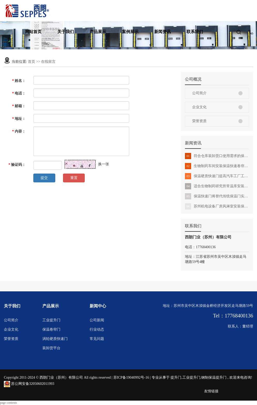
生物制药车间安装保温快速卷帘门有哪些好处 (217, 166)
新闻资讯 (162, 31)
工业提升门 (51, 320)
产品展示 (98, 31)
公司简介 (199, 93)
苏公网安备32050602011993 (29, 384)
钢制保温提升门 (214, 377)
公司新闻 (97, 320)
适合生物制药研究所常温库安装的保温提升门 (217, 186)
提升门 (175, 377)
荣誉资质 (199, 121)
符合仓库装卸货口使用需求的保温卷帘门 (217, 156)
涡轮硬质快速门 (55, 339)
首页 (31, 62)
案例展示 (130, 31)
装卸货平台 (51, 348)
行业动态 (97, 329)
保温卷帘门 (51, 329)
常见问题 (97, 339)
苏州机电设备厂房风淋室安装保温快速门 (217, 206)
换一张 (103, 164)
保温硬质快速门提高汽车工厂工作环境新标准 (217, 176)
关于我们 (65, 31)
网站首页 (33, 31)
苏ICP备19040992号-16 (131, 377)
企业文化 (199, 107)
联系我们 (194, 31)
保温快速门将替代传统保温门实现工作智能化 (217, 196)
